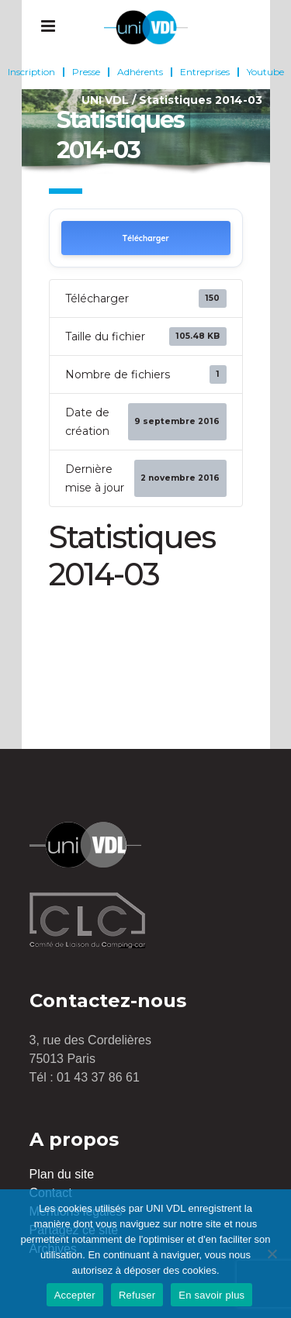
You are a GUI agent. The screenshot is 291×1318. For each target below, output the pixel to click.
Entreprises (205, 72)
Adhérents (140, 72)
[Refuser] (271, 1253)
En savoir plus (211, 1295)
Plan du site (62, 1174)
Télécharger (146, 238)
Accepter (74, 1295)
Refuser (137, 1295)
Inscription (31, 72)
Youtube (265, 72)
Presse (86, 72)
